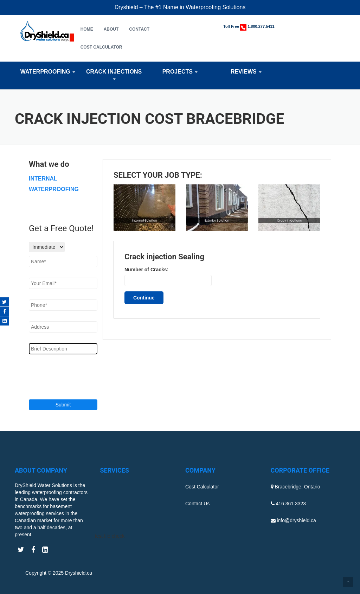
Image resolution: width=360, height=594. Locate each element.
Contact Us (197, 503)
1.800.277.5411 (261, 26)
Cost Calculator (101, 47)
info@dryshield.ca (296, 520)
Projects (180, 72)
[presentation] (71, 376)
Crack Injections (114, 74)
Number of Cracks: (146, 269)
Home (87, 29)
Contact (139, 29)
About (111, 29)
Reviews (246, 72)
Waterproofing (47, 72)
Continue (144, 298)
